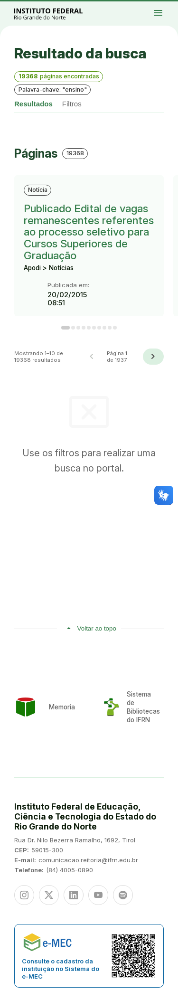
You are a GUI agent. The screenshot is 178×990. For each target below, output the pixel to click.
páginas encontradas (59, 76)
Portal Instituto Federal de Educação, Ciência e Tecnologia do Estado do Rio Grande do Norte (58, 13)
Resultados (33, 104)
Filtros (72, 104)
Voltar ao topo (96, 628)
